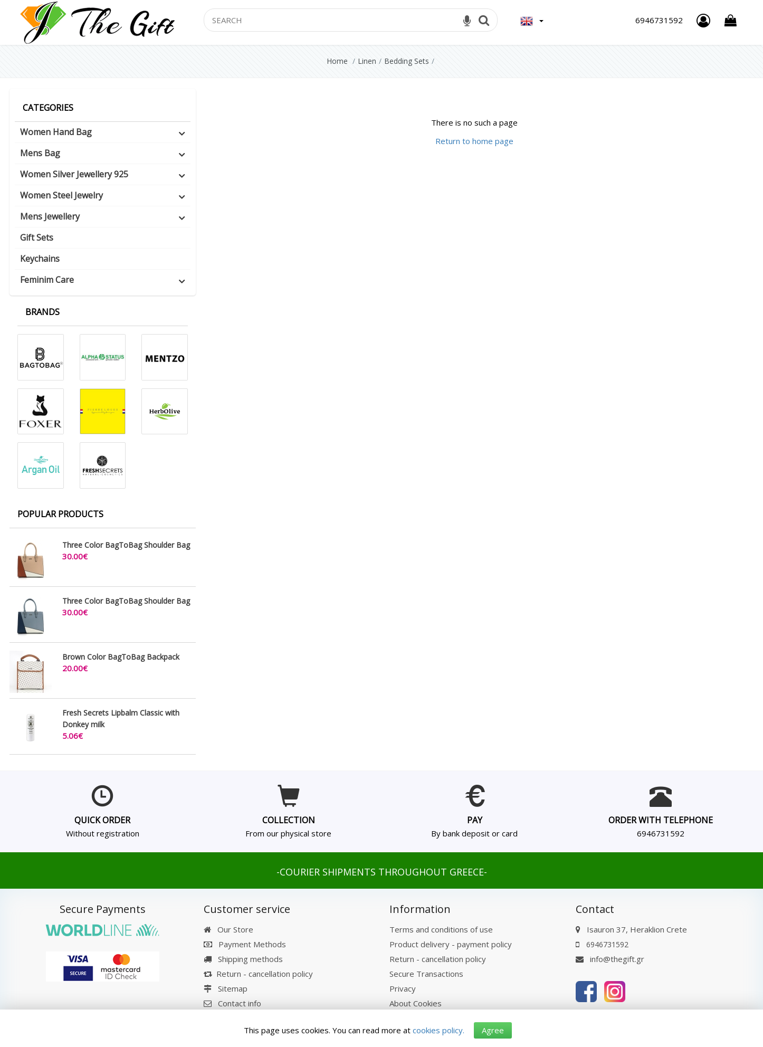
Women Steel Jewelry (61, 195)
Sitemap (225, 988)
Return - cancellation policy (258, 973)
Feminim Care (47, 279)
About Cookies (415, 1003)
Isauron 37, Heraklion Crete (637, 929)
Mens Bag (40, 153)
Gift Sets (36, 237)
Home (337, 61)
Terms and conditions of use (441, 929)
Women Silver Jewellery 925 (74, 174)
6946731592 (660, 833)
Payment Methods (245, 944)
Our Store (228, 929)
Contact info (239, 1003)
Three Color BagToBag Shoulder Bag (126, 545)
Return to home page (474, 141)
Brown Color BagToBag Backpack (120, 657)
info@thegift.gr (610, 959)
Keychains (40, 258)
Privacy (402, 988)
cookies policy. (438, 1029)
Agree (493, 1029)
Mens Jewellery (50, 216)
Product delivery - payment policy (450, 944)
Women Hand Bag (56, 132)
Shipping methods (243, 959)
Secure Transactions (426, 973)
